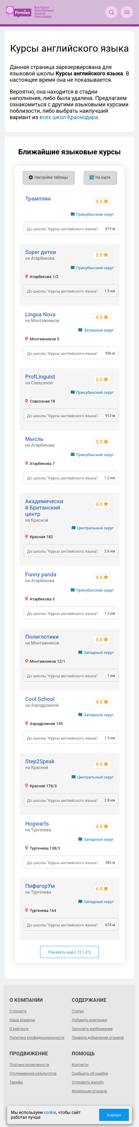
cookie (49, 1112)
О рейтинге (18, 1029)
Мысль (34, 439)
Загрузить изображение (92, 1029)
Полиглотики (42, 637)
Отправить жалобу (88, 1082)
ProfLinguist (40, 376)
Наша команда (22, 1020)
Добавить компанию (89, 1020)
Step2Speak (40, 761)
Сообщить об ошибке (90, 1073)
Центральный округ (95, 528)
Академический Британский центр (44, 507)
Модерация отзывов (89, 1091)
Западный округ (99, 330)
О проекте (17, 1011)
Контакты (80, 1065)
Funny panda (40, 574)
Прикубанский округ (95, 214)
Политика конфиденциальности (36, 1038)
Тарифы (16, 1082)
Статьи (78, 1011)
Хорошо (114, 1115)
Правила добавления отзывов (98, 1038)
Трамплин (38, 198)
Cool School (40, 699)
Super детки (40, 252)
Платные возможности (29, 1065)
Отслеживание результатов (32, 1073)
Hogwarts (37, 823)
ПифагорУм (40, 886)
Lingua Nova (40, 314)
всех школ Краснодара (68, 117)
